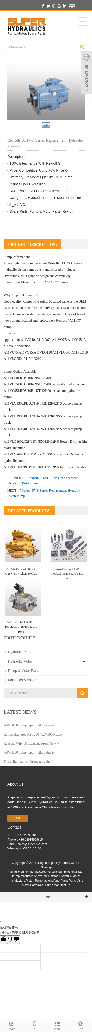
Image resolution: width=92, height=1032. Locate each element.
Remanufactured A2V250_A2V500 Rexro (33, 734)
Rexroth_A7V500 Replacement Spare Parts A (67, 573)
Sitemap (46, 867)
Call (34, 1025)
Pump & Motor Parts (23, 671)
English (78, 6)
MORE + (18, 818)
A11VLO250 (13, 359)
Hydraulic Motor (20, 661)
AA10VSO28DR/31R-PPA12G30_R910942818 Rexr (21, 626)
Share (11, 1025)
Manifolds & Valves (22, 680)
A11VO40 (28, 340)
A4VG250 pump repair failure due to (29, 752)
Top (80, 1025)
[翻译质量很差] (13, 939)
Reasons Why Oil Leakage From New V (31, 743)
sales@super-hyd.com (32, 844)
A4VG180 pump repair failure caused (29, 725)
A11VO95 (75, 340)
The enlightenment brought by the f (28, 761)
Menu (57, 1025)
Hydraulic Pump (20, 652)
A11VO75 (59, 340)
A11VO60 (43, 340)
